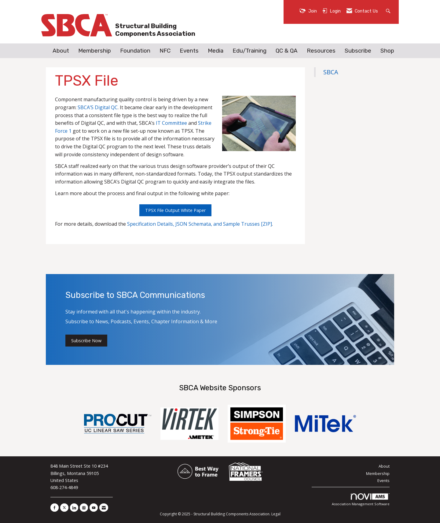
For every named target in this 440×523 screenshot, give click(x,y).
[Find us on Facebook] (54, 507)
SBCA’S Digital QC (98, 107)
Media (215, 50)
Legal (275, 514)
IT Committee (171, 123)
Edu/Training (249, 50)
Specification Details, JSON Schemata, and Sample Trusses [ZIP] (199, 224)
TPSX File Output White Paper (175, 210)
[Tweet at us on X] (64, 507)
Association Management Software (361, 499)
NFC (165, 50)
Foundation (135, 50)
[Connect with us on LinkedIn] (74, 507)
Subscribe (358, 50)
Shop (387, 50)
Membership (94, 50)
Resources (321, 50)
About (61, 50)
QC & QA (287, 50)
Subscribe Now (86, 340)
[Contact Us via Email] (103, 507)
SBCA (330, 72)
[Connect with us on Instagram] (84, 507)
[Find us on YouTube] (94, 507)
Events (189, 50)
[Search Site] (389, 10)
